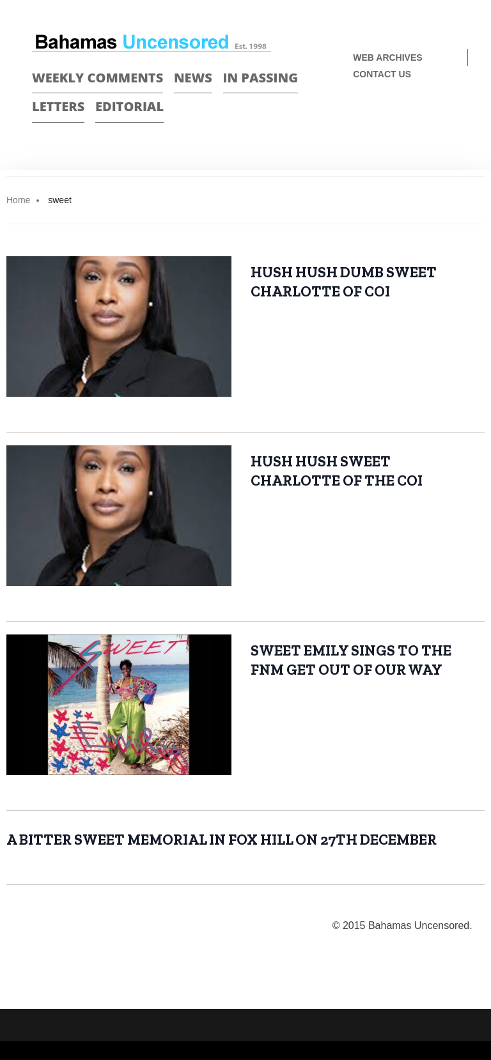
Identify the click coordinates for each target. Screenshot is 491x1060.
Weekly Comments (97, 77)
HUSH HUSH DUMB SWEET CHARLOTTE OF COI (344, 281)
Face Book (431, 116)
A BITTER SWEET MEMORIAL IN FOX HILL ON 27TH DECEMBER (221, 840)
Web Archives (387, 57)
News (193, 77)
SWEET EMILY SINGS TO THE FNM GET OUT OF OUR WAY (351, 660)
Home (18, 200)
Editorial (129, 106)
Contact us (382, 74)
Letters (58, 106)
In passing (261, 77)
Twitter (453, 116)
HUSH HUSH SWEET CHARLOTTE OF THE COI (337, 470)
